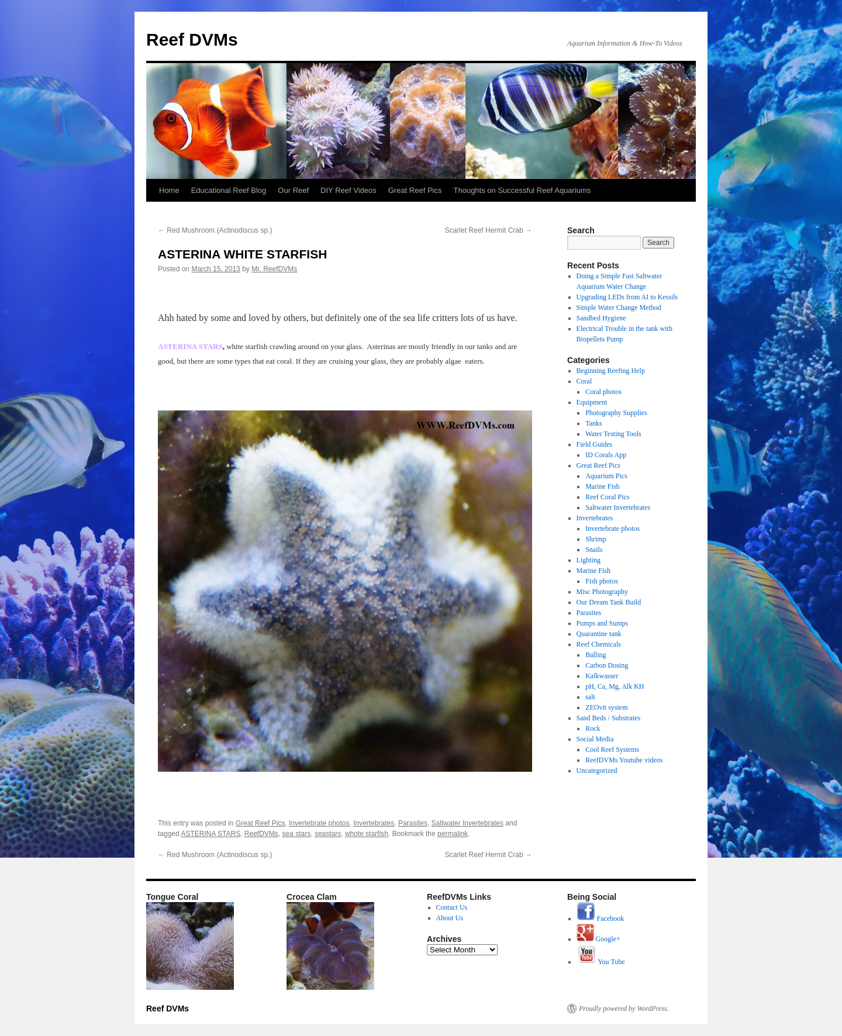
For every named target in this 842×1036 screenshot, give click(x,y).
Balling (595, 655)
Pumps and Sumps (603, 623)
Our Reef (293, 190)
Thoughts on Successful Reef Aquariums (522, 190)
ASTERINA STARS (210, 834)
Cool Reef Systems (612, 749)
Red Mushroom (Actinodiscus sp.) (215, 230)
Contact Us (452, 907)
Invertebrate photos (319, 823)
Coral (584, 381)
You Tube (601, 962)
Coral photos (603, 392)
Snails (593, 549)
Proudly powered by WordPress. (624, 1008)
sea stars (296, 834)
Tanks (593, 423)
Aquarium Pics (606, 476)
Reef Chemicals (599, 644)
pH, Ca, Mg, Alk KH (614, 686)
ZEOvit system (606, 707)
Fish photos (601, 581)
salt (590, 697)
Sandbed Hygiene (601, 318)
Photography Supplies (616, 413)
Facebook (600, 918)
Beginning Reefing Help (611, 371)
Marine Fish (602, 486)
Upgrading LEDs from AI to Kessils (627, 297)
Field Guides (595, 444)
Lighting (589, 560)
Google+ (598, 939)
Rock (592, 728)
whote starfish (366, 834)
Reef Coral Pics (607, 497)
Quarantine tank (599, 634)
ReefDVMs (261, 834)
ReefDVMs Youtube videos (623, 760)
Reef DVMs (192, 39)
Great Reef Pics (415, 190)
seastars (328, 834)
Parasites (412, 823)
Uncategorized (597, 770)
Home (169, 190)
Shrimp (595, 539)
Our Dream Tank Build (609, 602)
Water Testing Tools (613, 434)
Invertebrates (373, 823)
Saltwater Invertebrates (467, 823)
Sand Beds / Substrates (609, 718)
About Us (449, 918)
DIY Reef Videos (348, 190)
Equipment (592, 402)
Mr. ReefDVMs (274, 269)
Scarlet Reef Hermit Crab (488, 230)
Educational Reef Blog (229, 190)
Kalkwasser (601, 676)
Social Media (595, 739)
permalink (452, 834)
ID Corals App (605, 455)
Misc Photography (602, 592)
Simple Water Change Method (619, 307)
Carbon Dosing (606, 665)
